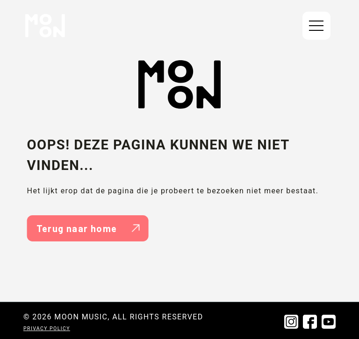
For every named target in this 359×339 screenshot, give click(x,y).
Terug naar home (88, 228)
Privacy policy (46, 328)
